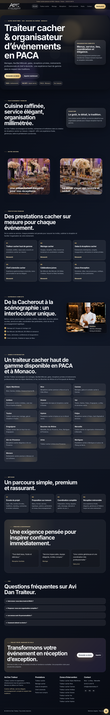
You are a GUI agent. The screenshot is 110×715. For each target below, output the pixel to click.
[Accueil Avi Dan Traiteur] (14, 6)
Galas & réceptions (41, 686)
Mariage (54, 6)
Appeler (98, 657)
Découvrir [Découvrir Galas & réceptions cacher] (78, 259)
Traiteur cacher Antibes (67, 689)
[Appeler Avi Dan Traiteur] (106, 711)
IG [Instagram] (85, 691)
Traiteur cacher (44, 6)
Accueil (35, 6)
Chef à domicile (73, 6)
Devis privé (100, 6)
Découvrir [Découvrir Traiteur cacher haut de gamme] (9, 259)
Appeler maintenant (31, 76)
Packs (82, 6)
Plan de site (102, 711)
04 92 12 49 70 (70, 1)
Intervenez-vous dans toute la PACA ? (21, 603)
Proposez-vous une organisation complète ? (23, 610)
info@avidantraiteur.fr (91, 686)
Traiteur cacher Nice (66, 684)
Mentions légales (93, 711)
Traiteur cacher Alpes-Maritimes (70, 681)
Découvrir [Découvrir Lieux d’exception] (78, 280)
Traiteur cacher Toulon (67, 698)
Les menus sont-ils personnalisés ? (20, 617)
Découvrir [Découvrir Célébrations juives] (43, 280)
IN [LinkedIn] (93, 691)
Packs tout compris (41, 692)
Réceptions (62, 6)
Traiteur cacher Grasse (67, 692)
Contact (89, 6)
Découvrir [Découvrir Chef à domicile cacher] (9, 280)
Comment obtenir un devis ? (17, 624)
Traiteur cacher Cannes (67, 686)
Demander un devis (12, 76)
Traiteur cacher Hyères (67, 701)
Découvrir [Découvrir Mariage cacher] (43, 259)
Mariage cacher (40, 684)
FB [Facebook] (89, 691)
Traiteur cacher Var (66, 695)
